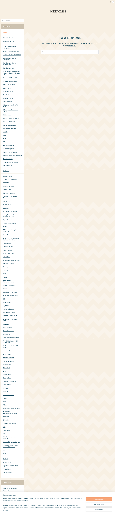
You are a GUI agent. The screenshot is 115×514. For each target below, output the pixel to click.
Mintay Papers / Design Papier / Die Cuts (10, 215)
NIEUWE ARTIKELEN (10, 38)
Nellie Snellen (7, 327)
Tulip (4, 142)
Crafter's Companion (9, 193)
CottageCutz (7, 378)
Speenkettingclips (8, 149)
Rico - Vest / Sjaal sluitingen (12, 78)
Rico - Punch (7, 88)
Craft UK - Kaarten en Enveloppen (10, 197)
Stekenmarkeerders (9, 145)
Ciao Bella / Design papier (11, 179)
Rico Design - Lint (8, 68)
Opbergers (6, 267)
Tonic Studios (7, 385)
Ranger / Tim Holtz (9, 285)
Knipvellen (6, 420)
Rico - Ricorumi (8, 91)
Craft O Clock (7, 190)
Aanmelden (8, 496)
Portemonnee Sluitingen (10, 162)
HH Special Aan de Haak (11, 118)
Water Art (6, 417)
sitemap (64, 510)
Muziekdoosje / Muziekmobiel (12, 155)
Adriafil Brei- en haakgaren (11, 51)
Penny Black (7, 364)
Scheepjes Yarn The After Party (11, 105)
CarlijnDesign (7, 302)
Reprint (5, 226)
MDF (4, 450)
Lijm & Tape (6, 257)
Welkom (5, 32)
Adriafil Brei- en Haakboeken (12, 55)
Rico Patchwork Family (10, 81)
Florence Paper (8, 246)
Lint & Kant (6, 430)
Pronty (5, 277)
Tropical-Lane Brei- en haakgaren (10, 47)
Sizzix (4, 371)
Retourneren (7, 462)
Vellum (5, 405)
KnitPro (5, 132)
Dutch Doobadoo (8, 331)
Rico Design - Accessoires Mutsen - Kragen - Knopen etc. (11, 73)
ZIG (4, 299)
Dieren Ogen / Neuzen (10, 152)
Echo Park (6, 208)
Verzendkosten (7, 472)
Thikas (5, 398)
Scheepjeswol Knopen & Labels (10, 110)
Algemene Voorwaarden (10, 466)
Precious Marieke (8, 358)
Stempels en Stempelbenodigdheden (10, 281)
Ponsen (5, 270)
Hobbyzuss (6, 502)
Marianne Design (8, 309)
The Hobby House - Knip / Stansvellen (11, 341)
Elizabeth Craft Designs (10, 211)
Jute (4, 427)
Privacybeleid (7, 469)
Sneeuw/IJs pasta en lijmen (11, 260)
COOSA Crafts (7, 183)
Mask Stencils (7, 250)
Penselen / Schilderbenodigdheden (10, 412)
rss (68, 510)
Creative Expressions (9, 381)
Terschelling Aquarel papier (11, 408)
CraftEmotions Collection (11, 338)
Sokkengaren (7, 115)
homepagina (72, 45)
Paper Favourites (8, 220)
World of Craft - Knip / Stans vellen (12, 346)
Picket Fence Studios (9, 223)
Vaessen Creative (8, 263)
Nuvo (4, 274)
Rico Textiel (6, 95)
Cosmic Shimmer (8, 186)
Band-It (5, 453)
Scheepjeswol (7, 101)
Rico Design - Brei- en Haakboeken (10, 63)
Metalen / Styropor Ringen (11, 442)
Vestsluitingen (7, 165)
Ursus (4, 401)
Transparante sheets (9, 423)
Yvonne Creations (8, 361)
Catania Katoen (8, 98)
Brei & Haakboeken (9, 121)
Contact (5, 459)
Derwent (5, 388)
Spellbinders (7, 374)
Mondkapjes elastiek (9, 128)
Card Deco (6, 334)
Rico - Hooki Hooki (9, 85)
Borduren (6, 171)
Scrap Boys (6, 235)
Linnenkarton (7, 243)
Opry (4, 135)
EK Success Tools (8, 253)
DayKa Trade (7, 205)
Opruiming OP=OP (9, 41)
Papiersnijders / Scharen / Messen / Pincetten (11, 446)
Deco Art (5, 391)
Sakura (5, 289)
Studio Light (6, 324)
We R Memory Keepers (10, 295)
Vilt (4, 433)
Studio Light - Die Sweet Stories (10, 320)
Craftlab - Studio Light (10, 316)
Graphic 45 (6, 201)
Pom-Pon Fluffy (8, 159)
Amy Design (6, 354)
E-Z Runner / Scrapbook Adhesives (10, 230)
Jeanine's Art (7, 351)
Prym (4, 138)
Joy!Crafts (6, 306)
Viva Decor (6, 368)
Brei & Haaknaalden (9, 125)
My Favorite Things (9, 312)
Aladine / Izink (7, 176)
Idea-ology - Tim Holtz (10, 292)
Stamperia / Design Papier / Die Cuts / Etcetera (11, 239)
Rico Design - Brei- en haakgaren (10, 59)
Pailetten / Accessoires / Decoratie (10, 437)
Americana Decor (8, 395)
